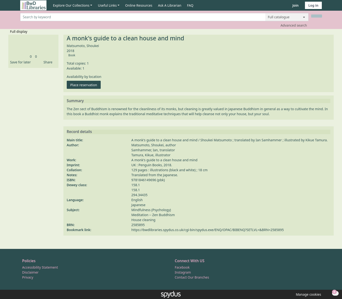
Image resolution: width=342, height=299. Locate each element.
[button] (19, 62)
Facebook (182, 267)
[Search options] (287, 17)
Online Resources (138, 5)
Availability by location (84, 76)
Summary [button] (75, 101)
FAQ (190, 5)
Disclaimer (30, 272)
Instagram (183, 272)
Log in (313, 5)
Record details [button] (79, 132)
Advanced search (293, 25)
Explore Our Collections (71, 5)
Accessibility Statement (40, 267)
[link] (31, 56)
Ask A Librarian (169, 5)
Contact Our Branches (192, 277)
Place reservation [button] (85, 84)
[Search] (316, 16)
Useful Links (107, 5)
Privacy (27, 277)
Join (295, 5)
